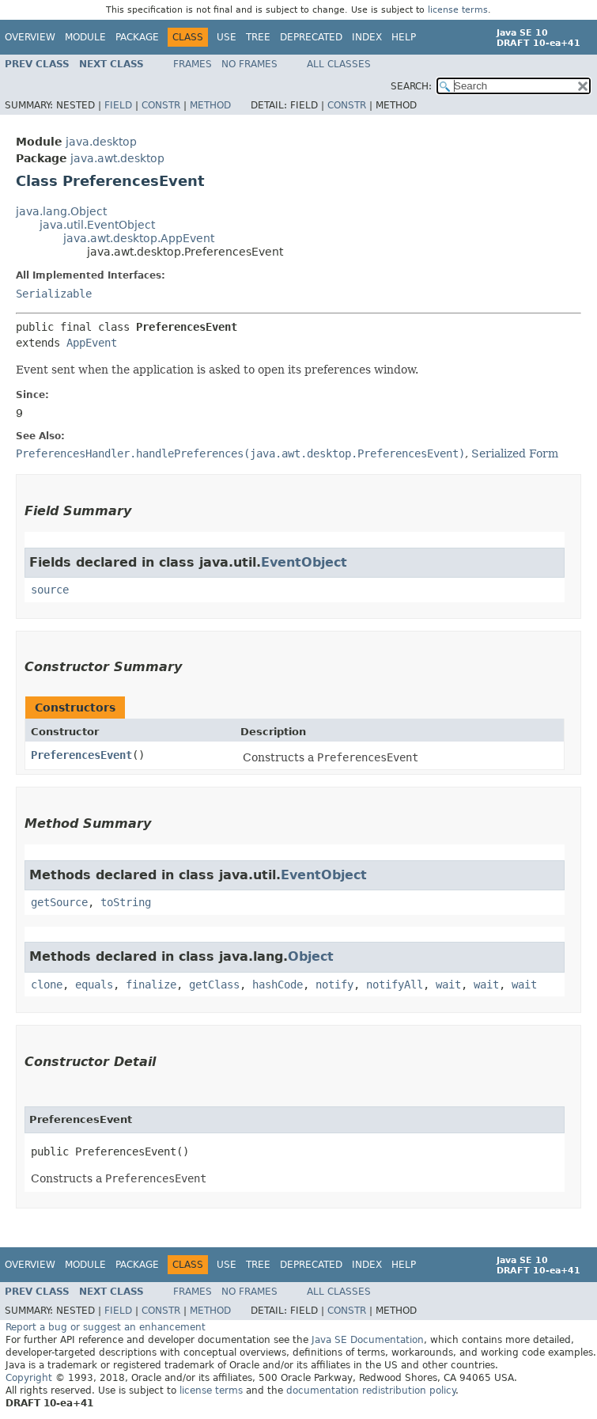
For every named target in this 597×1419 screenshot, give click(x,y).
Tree (258, 37)
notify (334, 984)
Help (403, 37)
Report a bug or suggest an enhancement (106, 1327)
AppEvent (91, 342)
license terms (458, 10)
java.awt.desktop (117, 158)
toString (125, 902)
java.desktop (101, 141)
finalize (151, 984)
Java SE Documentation (368, 1339)
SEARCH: (411, 86)
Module (85, 37)
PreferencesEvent (81, 755)
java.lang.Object (61, 211)
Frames (192, 64)
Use (226, 37)
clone (46, 984)
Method (210, 105)
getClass (214, 984)
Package (137, 37)
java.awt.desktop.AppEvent (138, 238)
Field (118, 105)
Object (311, 956)
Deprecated (311, 37)
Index (367, 37)
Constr (161, 105)
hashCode (277, 984)
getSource (59, 902)
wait (448, 984)
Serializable (54, 293)
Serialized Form (514, 453)
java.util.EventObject (97, 224)
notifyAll (394, 984)
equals (94, 984)
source (50, 589)
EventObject (304, 562)
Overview (30, 37)
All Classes (339, 64)
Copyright (29, 1377)
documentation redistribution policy (370, 1390)
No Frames (249, 64)
